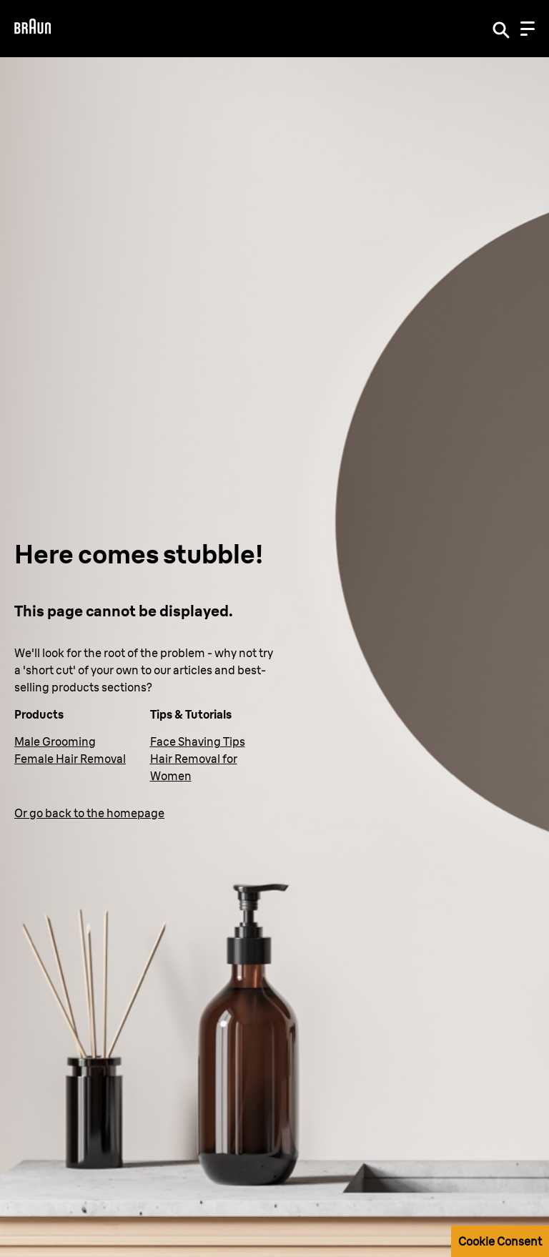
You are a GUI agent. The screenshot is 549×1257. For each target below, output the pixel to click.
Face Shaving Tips (197, 741)
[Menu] (527, 28)
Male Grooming (55, 741)
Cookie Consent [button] (500, 1241)
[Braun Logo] (32, 28)
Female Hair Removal (70, 758)
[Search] (501, 28)
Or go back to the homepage (89, 813)
